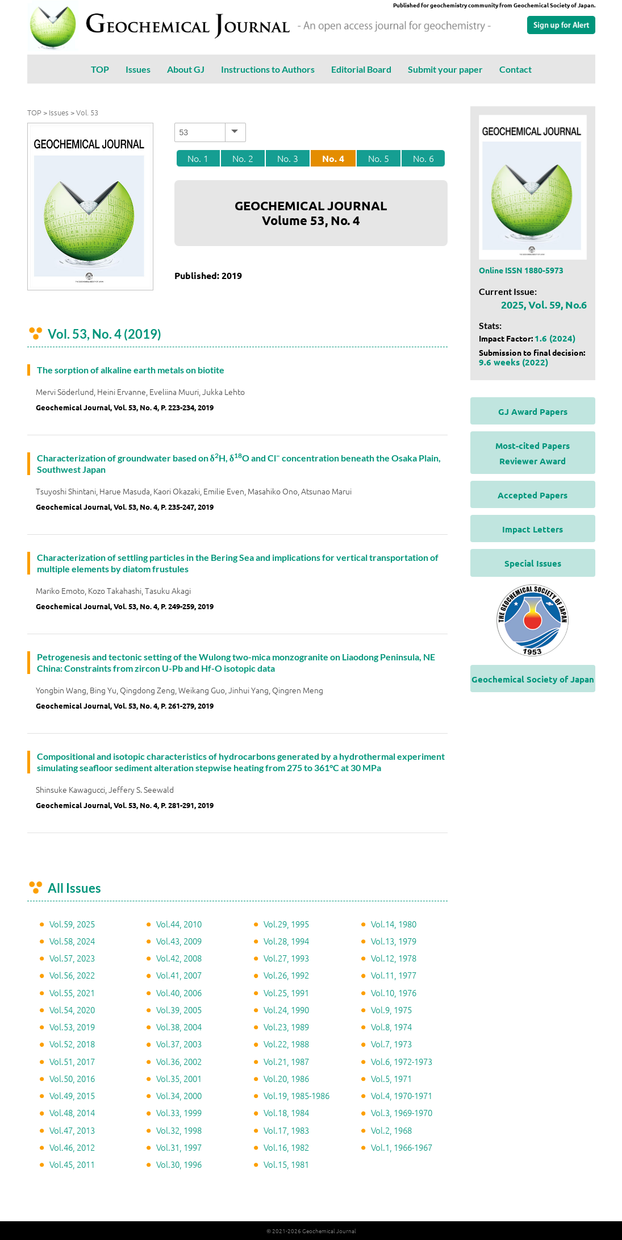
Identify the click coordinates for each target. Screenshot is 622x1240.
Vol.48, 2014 (72, 1112)
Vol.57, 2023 (72, 958)
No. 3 (287, 158)
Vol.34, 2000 (179, 1095)
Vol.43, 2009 (179, 941)
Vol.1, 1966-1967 (401, 1147)
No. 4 (333, 158)
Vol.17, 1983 (286, 1130)
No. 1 (197, 158)
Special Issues (532, 563)
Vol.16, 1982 (286, 1147)
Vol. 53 (87, 112)
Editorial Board (361, 69)
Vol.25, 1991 (286, 992)
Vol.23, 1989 (286, 1027)
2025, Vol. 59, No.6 (544, 304)
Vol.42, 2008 (179, 958)
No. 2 (242, 158)
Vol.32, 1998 (179, 1130)
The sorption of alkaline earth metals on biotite (130, 369)
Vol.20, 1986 (286, 1078)
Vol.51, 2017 (72, 1061)
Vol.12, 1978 (393, 958)
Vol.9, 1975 (391, 1010)
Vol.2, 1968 (391, 1130)
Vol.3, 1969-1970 (401, 1112)
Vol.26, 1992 (286, 975)
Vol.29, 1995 (286, 924)
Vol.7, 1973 (391, 1044)
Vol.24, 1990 (286, 1010)
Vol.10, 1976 (393, 992)
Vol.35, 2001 (179, 1078)
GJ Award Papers (532, 411)
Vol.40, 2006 (179, 992)
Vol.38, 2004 (179, 1027)
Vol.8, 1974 (391, 1027)
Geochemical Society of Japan (532, 679)
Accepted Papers (532, 495)
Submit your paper (445, 69)
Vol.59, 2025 (72, 924)
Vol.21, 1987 (286, 1061)
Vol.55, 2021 (72, 992)
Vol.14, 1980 (393, 924)
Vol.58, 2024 (72, 941)
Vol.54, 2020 (72, 1010)
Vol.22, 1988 (286, 1044)
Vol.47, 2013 (72, 1130)
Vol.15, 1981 (286, 1164)
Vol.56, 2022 (72, 975)
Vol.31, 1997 (179, 1147)
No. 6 (423, 158)
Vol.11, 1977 (393, 975)
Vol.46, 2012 (72, 1147)
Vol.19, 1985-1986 (296, 1095)
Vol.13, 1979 (393, 941)
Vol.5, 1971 (391, 1078)
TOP (100, 69)
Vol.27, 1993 (286, 958)
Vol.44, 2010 (179, 924)
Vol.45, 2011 (72, 1164)
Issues (138, 69)
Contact (515, 69)
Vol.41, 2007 (179, 975)
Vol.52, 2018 (72, 1044)
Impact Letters (532, 529)
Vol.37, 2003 (179, 1044)
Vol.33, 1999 (179, 1112)
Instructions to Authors (268, 69)
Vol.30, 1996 (179, 1164)
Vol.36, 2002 (179, 1061)
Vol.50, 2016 (72, 1078)
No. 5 (378, 158)
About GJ (185, 69)
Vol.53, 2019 (72, 1027)
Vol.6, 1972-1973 (401, 1061)
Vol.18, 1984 (286, 1112)
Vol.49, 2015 (72, 1095)
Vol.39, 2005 (179, 1010)
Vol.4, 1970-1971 (401, 1095)
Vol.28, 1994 (286, 941)
